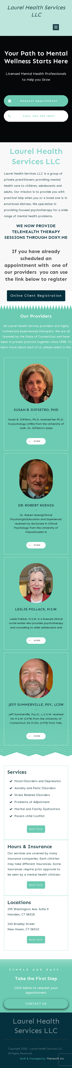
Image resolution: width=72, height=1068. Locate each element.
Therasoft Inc (55, 1058)
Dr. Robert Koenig (36, 505)
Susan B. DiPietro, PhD (36, 410)
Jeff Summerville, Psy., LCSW (36, 705)
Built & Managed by (33, 1058)
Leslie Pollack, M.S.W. (36, 609)
